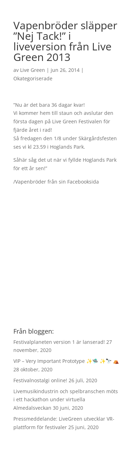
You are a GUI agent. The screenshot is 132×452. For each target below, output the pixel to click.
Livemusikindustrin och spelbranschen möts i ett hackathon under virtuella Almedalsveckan (65, 399)
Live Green (32, 70)
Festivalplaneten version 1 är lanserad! (59, 342)
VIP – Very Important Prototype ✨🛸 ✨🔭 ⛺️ (66, 361)
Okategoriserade (32, 78)
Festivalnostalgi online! (40, 380)
